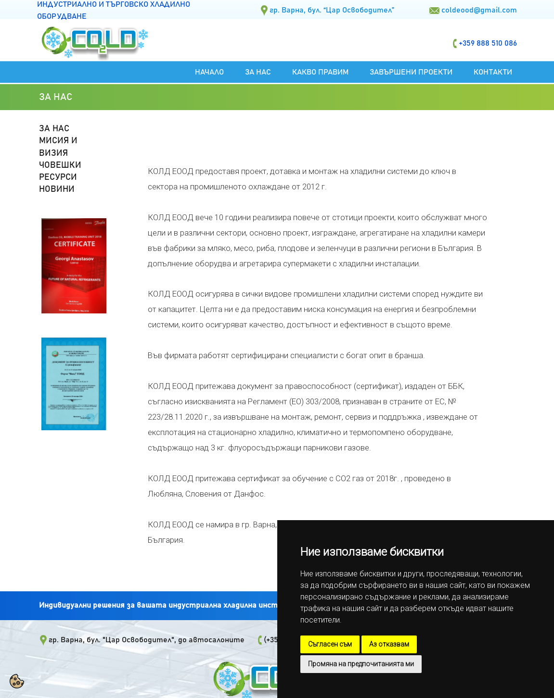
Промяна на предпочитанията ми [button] (361, 664)
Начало (209, 72)
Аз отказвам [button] (389, 644)
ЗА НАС (54, 129)
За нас (258, 72)
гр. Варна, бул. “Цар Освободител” (332, 10)
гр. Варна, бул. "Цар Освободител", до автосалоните (147, 640)
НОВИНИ (57, 189)
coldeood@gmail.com (479, 10)
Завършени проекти (411, 72)
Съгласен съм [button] (330, 644)
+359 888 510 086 (488, 43)
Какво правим (320, 72)
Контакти (493, 72)
